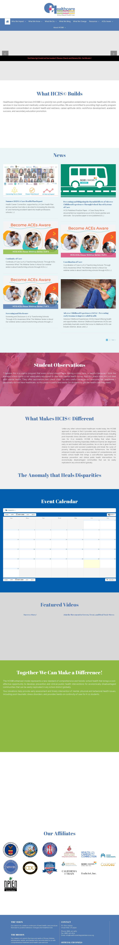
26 (50, 559)
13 (66, 539)
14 (82, 539)
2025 (7, 514)
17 (18, 549)
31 (18, 568)
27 (66, 559)
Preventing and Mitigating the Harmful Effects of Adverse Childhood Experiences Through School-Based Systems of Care (88, 204)
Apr (12, 514)
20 (66, 549)
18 (34, 549)
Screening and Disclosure (17, 313)
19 (50, 549)
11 (34, 539)
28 (82, 559)
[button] (110, 579)
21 (82, 549)
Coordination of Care (72, 262)
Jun (28, 514)
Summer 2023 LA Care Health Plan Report (24, 201)
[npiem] (10, 877)
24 (18, 559)
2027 (33, 514)
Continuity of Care (14, 258)
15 (98, 539)
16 (114, 539)
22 (98, 549)
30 (114, 559)
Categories (10, 510)
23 (114, 549)
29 (98, 559)
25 (34, 559)
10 (18, 539)
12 (50, 539)
